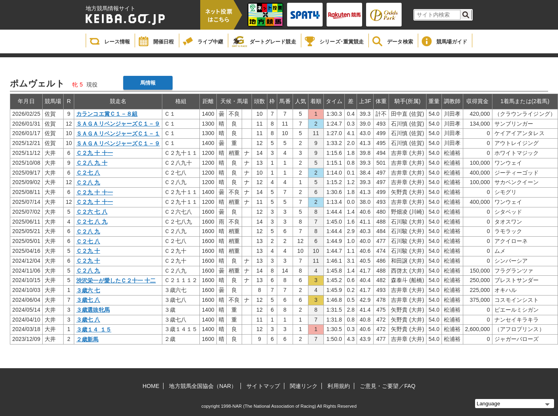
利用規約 (338, 386)
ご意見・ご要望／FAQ (387, 386)
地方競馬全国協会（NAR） (203, 386)
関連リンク (304, 386)
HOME (151, 386)
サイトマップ (263, 386)
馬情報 (148, 83)
